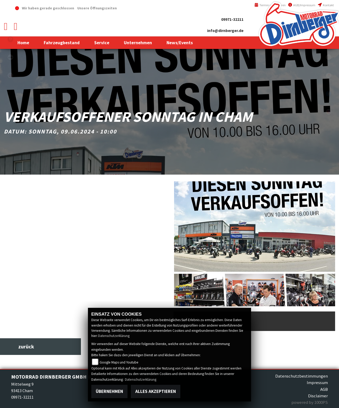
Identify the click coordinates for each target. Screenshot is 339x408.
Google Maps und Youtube (119, 362)
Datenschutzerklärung (114, 336)
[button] (62, 42)
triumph (10, 39)
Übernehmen (109, 391)
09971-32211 (232, 19)
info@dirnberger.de (225, 30)
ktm (10, 57)
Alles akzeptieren (155, 391)
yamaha (10, 75)
